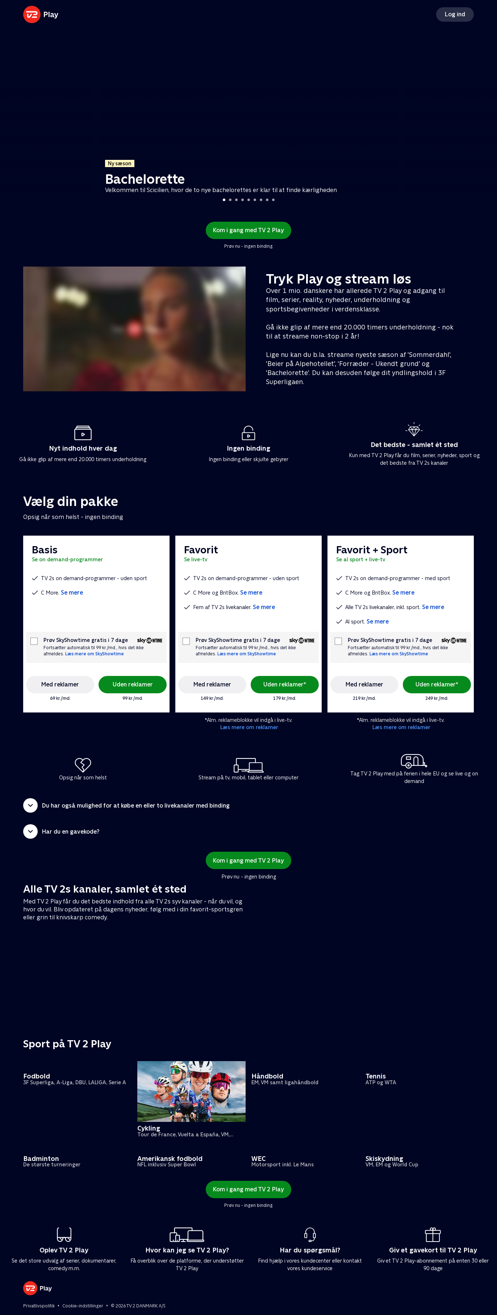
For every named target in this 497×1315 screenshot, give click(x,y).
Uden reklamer (133, 684)
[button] (248, 805)
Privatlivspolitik (39, 1305)
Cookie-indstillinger (82, 1305)
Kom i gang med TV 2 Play (248, 230)
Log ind (455, 14)
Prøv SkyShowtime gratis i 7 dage (85, 640)
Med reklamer (60, 684)
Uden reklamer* (284, 684)
